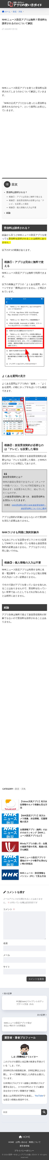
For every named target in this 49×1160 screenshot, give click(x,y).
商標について (35, 1142)
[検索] (44, 1112)
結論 (8, 213)
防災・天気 (20, 789)
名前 (5, 943)
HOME (24, 1137)
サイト (6, 967)
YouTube (39, 1095)
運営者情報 (24, 1146)
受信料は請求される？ (16, 192)
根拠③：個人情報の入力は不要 (22, 207)
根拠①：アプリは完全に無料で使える (25, 197)
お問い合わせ (21, 1142)
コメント (9, 909)
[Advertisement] (24, 57)
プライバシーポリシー (24, 1151)
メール (6, 955)
